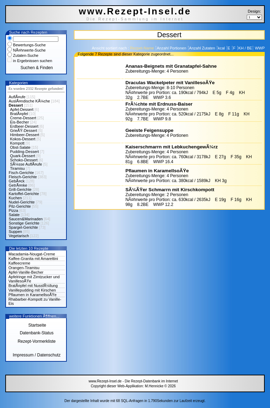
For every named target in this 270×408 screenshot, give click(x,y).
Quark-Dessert (23, 156)
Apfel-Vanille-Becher (25, 272)
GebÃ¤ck (17, 181)
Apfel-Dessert (22, 109)
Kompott (17, 143)
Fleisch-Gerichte (23, 177)
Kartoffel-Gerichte (24, 194)
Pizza (13, 210)
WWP (259, 48)
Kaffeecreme (19, 263)
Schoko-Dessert (24, 160)
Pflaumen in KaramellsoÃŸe (32, 295)
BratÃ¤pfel (19, 114)
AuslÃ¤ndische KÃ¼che (29, 101)
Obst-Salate (20, 147)
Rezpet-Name (142, 48)
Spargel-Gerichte (23, 227)
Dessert (16, 105)
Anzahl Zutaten (202, 48)
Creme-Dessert (23, 118)
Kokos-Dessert (23, 139)
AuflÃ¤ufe (17, 97)
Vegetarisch (19, 236)
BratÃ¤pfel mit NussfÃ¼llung (33, 285)
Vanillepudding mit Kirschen (32, 290)
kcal (222, 48)
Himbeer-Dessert (24, 135)
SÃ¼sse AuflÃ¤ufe (26, 164)
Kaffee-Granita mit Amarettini (33, 258)
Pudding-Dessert (24, 151)
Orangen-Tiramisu (23, 268)
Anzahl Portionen (172, 48)
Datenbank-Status (36, 332)
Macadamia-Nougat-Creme (31, 254)
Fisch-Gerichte (21, 172)
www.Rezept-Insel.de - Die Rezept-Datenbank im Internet (133, 381)
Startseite (36, 325)
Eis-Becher (19, 122)
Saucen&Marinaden (26, 219)
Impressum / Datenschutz (36, 355)
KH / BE (245, 48)
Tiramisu (17, 168)
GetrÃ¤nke (18, 185)
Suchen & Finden (36, 67)
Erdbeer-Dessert (24, 126)
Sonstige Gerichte (24, 223)
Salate (14, 215)
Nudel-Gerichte (22, 202)
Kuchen (15, 198)
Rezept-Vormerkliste (37, 341)
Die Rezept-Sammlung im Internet (135, 19)
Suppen (15, 231)
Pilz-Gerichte (20, 206)
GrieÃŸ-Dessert (23, 130)
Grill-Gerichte (20, 189)
